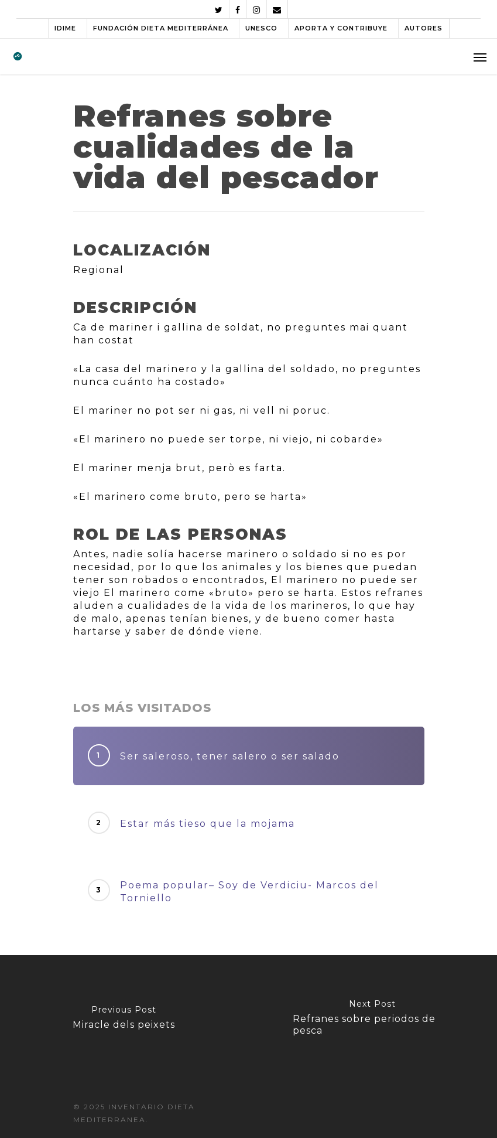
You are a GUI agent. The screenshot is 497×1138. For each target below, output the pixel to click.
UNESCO (261, 28)
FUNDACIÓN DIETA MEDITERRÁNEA (160, 28)
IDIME (65, 28)
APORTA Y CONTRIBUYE (341, 28)
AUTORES (424, 28)
